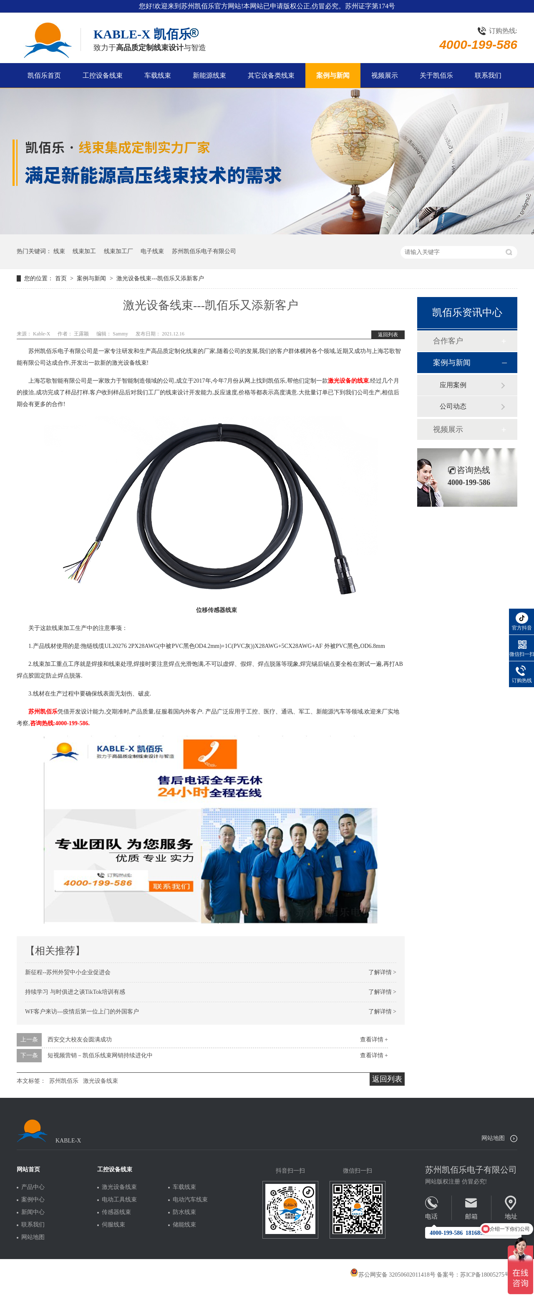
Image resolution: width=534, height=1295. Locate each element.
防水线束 (184, 1212)
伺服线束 (113, 1225)
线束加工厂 (118, 251)
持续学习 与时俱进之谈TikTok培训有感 (75, 992)
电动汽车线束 (190, 1200)
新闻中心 (33, 1212)
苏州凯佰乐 (43, 711)
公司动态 (453, 406)
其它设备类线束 (271, 75)
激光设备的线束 (348, 381)
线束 (59, 251)
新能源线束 (209, 75)
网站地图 (493, 1138)
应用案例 (453, 384)
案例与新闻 (333, 75)
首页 (61, 278)
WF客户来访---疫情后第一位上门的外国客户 (82, 1011)
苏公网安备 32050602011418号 (393, 1275)
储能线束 (184, 1225)
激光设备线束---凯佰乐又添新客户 (160, 278)
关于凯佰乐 (436, 75)
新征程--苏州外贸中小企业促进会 (68, 972)
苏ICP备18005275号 (485, 1275)
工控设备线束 (103, 75)
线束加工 (84, 251)
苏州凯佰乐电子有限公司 (204, 251)
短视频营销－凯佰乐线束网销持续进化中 (100, 1055)
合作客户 (448, 341)
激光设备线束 (100, 1081)
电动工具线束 (119, 1200)
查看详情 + (374, 1039)
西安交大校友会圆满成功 (80, 1039)
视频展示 (384, 75)
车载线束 (157, 75)
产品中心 (33, 1187)
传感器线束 (116, 1212)
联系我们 (488, 75)
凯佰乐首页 (44, 75)
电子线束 (152, 251)
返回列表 (388, 335)
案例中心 (33, 1200)
